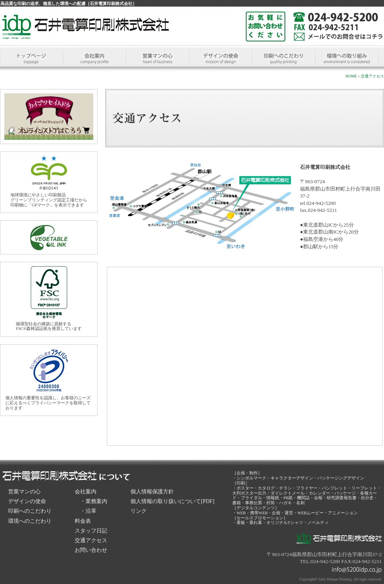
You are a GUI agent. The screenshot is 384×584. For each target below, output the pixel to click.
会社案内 (85, 492)
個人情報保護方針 (152, 492)
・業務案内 (93, 501)
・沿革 (88, 511)
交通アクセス (372, 76)
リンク (138, 511)
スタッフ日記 (91, 531)
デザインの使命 (27, 501)
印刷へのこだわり (29, 511)
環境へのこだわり (29, 521)
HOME (351, 76)
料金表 (83, 521)
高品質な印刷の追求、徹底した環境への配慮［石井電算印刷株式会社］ (68, 3)
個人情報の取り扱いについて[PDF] (172, 501)
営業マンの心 (24, 492)
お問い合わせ (91, 550)
